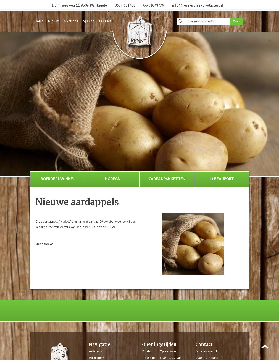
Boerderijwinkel (58, 178)
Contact (105, 21)
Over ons (71, 21)
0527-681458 (125, 5)
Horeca (112, 178)
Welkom (94, 351)
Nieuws (54, 21)
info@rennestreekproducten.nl (197, 5)
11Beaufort (221, 178)
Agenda (88, 21)
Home (39, 21)
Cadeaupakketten (167, 178)
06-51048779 (153, 5)
